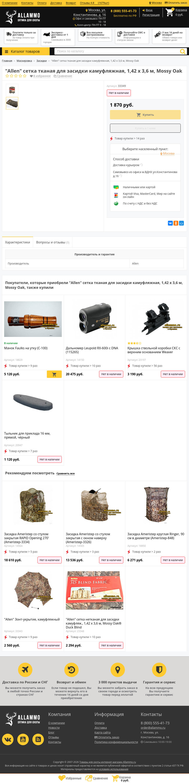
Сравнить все (66, 473)
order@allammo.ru (153, 728)
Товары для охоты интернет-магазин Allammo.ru (107, 762)
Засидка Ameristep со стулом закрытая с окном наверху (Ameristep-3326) (88, 538)
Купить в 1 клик (145, 128)
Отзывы (53, 737)
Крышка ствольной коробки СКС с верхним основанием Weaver (153, 350)
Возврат (71, 3)
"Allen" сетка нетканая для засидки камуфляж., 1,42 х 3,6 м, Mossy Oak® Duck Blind (94, 623)
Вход (149, 10)
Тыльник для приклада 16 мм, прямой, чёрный (27, 435)
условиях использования (113, 769)
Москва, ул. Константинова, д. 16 (89, 12)
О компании (9, 3)
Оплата (41, 3)
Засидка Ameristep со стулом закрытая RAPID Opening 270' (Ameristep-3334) (26, 538)
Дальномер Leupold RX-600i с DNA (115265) (92, 350)
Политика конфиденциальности (116, 742)
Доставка (56, 3)
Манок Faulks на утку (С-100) (25, 348)
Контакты (27, 3)
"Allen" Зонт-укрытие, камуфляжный (32, 619)
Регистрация (151, 15)
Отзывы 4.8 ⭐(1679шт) (94, 3)
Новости (54, 728)
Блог (51, 732)
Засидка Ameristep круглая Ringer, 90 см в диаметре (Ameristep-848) (155, 536)
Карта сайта (102, 732)
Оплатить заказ (176, 2)
